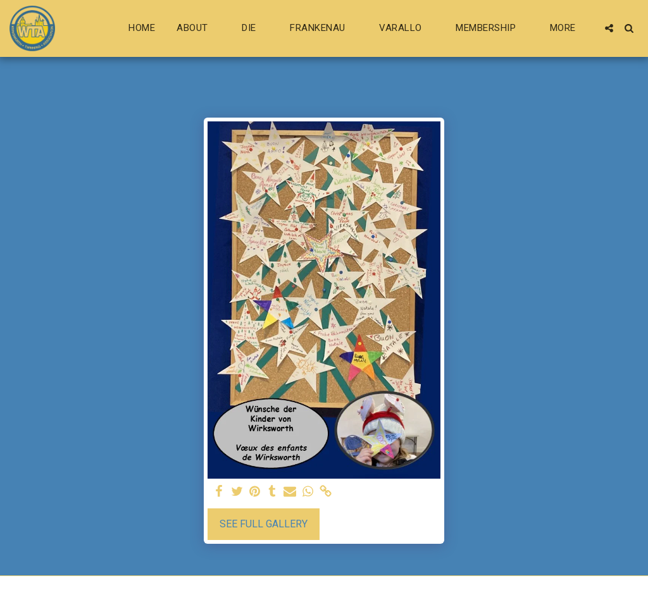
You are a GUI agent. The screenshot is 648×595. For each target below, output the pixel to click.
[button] (198, 28)
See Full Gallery (264, 524)
